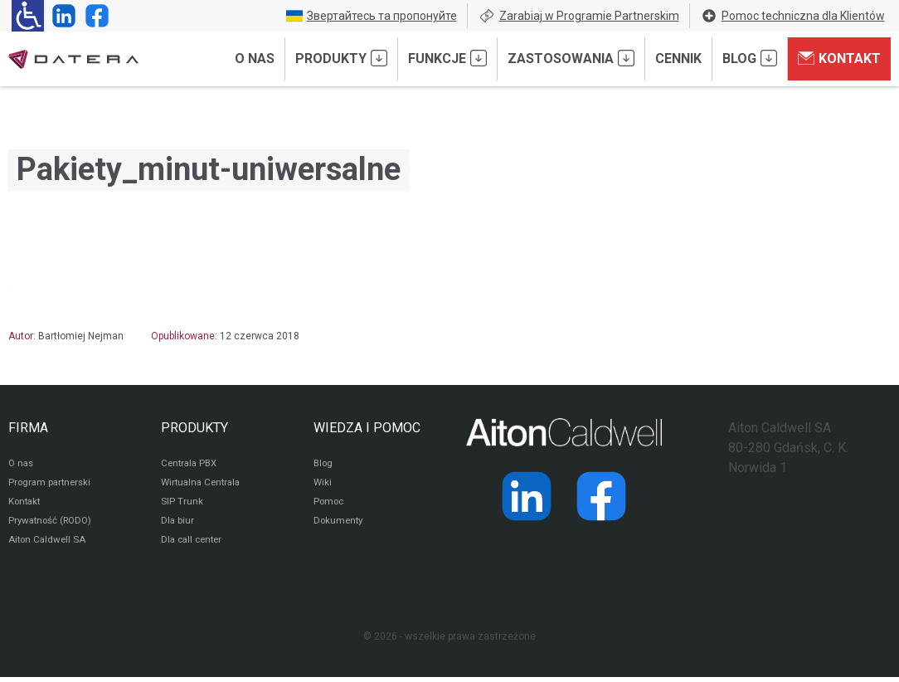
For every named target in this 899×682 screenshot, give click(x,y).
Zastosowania (571, 58)
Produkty (341, 58)
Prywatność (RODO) (53, 524)
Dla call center (194, 544)
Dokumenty (339, 524)
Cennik (678, 58)
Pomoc (329, 504)
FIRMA (28, 428)
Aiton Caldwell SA (48, 544)
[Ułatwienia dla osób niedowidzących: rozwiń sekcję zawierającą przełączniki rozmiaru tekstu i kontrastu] (28, 16)
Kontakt (839, 58)
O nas (255, 58)
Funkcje (447, 58)
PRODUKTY (194, 428)
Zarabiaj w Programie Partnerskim (579, 15)
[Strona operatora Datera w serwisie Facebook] (93, 16)
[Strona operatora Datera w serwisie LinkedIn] (60, 16)
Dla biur (178, 524)
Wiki (323, 484)
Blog (749, 58)
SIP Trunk (182, 504)
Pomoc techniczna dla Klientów (793, 15)
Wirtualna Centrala (203, 484)
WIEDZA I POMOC (366, 428)
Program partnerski (51, 484)
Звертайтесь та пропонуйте (371, 15)
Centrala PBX (191, 464)
